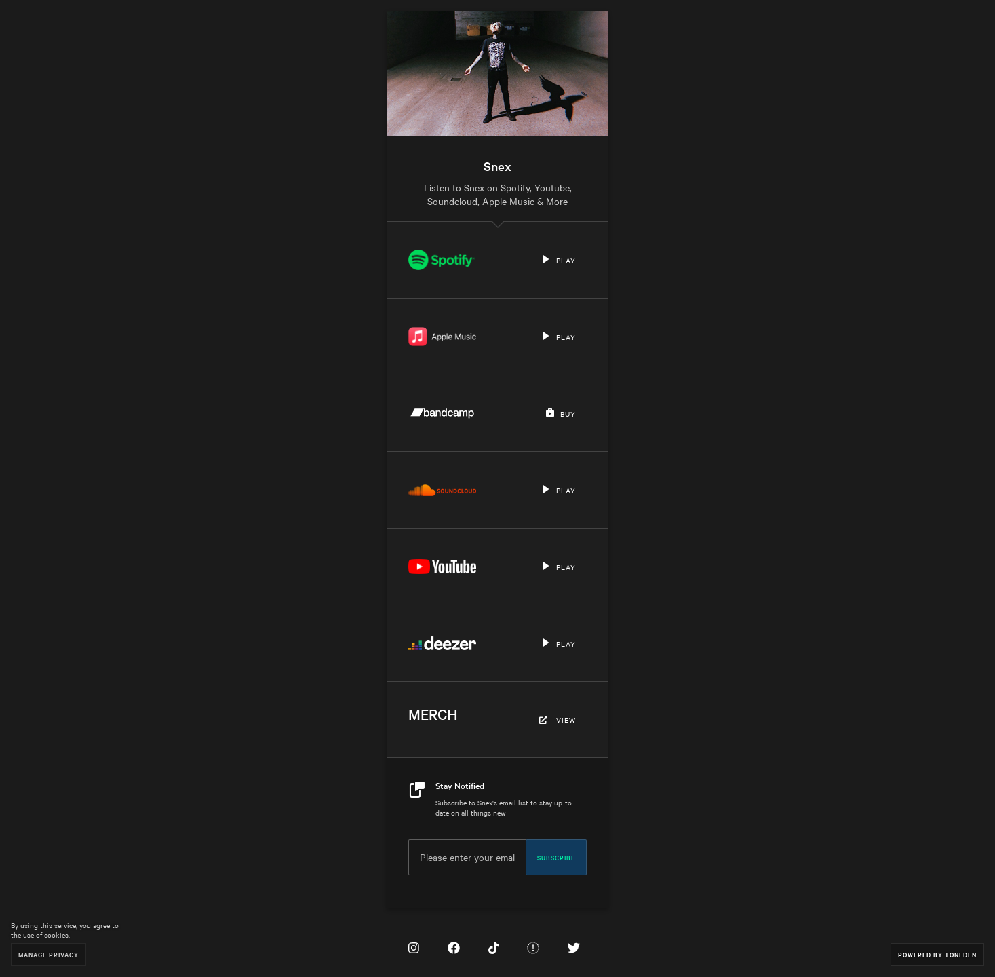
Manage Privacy (48, 954)
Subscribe (556, 857)
